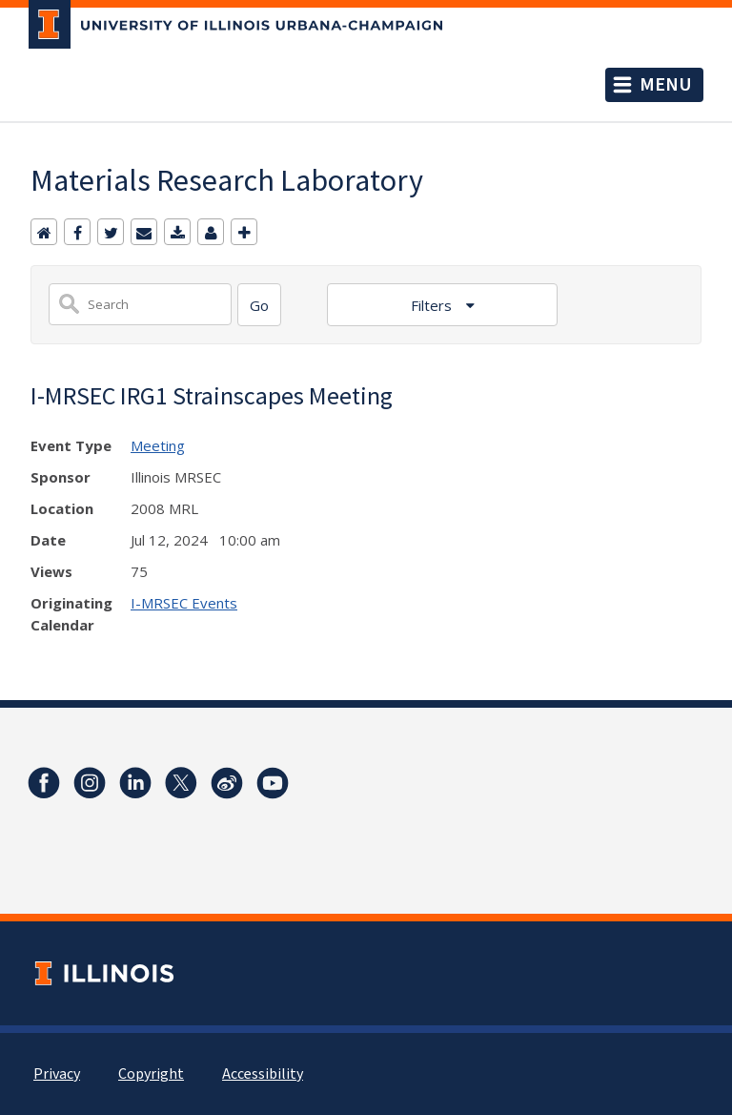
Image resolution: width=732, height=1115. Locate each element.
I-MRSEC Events (184, 602)
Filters (433, 305)
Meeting (158, 445)
